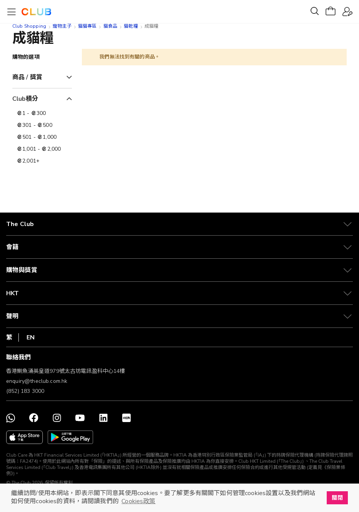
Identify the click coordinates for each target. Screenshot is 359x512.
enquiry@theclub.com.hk (36, 381)
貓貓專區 (87, 26)
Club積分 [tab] (25, 99)
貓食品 (110, 26)
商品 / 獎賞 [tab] (27, 77)
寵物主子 (62, 26)
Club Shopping (29, 26)
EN (31, 337)
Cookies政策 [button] (138, 501)
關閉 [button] (337, 498)
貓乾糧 (131, 26)
